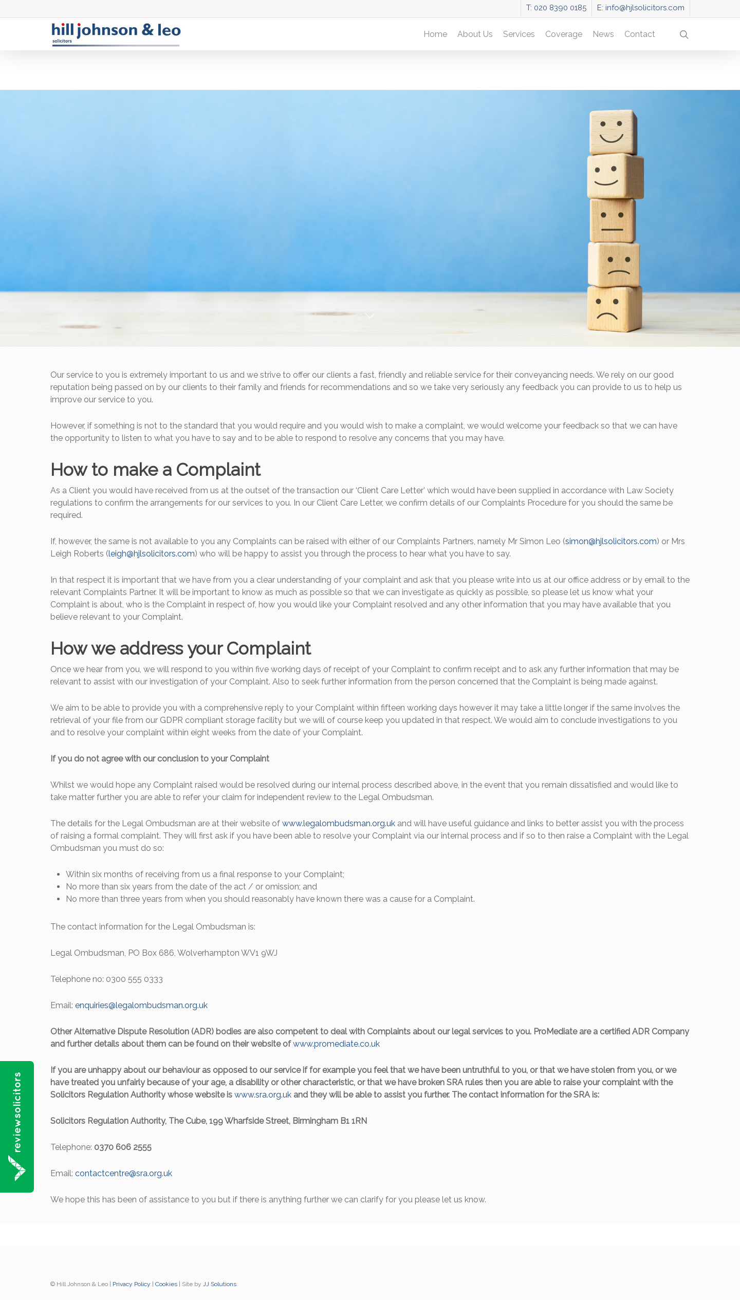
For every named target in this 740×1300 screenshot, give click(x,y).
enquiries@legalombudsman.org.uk (141, 1005)
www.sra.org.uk (262, 1095)
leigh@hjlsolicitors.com (151, 554)
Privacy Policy (132, 1284)
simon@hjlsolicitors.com (611, 541)
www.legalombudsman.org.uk (338, 823)
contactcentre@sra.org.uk (123, 1173)
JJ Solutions (219, 1284)
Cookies (166, 1284)
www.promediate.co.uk (336, 1044)
